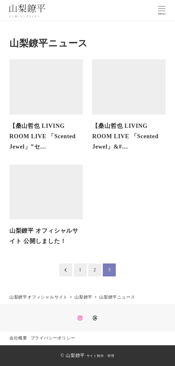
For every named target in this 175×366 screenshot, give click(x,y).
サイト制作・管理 (100, 356)
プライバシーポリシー (53, 338)
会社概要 (18, 338)
